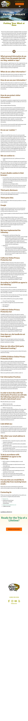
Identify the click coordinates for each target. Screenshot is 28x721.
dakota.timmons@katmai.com (9, 504)
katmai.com (5, 498)
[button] (19, 6)
